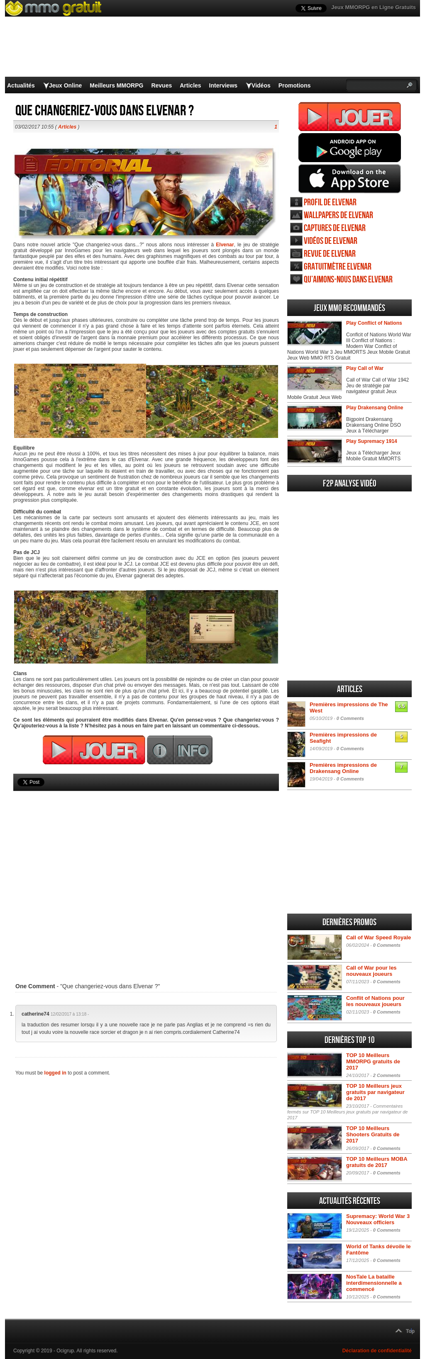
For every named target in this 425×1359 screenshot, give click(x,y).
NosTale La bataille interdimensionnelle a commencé (374, 1283)
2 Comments (387, 1075)
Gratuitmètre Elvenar (337, 266)
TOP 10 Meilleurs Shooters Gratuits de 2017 (373, 1134)
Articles (190, 85)
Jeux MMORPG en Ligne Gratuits (373, 7)
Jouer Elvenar (349, 116)
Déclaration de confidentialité (377, 1351)
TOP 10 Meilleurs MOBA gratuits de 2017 (376, 1162)
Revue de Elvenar (330, 254)
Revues (161, 85)
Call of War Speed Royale (378, 937)
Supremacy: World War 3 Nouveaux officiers (378, 1219)
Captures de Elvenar (335, 228)
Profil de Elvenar (330, 202)
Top (410, 1331)
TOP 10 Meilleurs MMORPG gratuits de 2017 (373, 1061)
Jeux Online (65, 85)
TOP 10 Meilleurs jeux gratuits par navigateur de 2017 (375, 1092)
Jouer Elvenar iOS (349, 178)
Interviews (223, 85)
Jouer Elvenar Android (349, 147)
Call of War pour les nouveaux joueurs (371, 971)
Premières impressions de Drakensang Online (343, 768)
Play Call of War (364, 368)
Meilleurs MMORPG (116, 85)
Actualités (21, 85)
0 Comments (350, 718)
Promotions (294, 85)
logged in (55, 1073)
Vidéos (261, 85)
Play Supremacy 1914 (371, 441)
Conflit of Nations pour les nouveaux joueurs (375, 1001)
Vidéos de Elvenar (330, 241)
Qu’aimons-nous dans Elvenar (348, 279)
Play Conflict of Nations (374, 323)
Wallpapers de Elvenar (338, 215)
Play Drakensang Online (374, 408)
